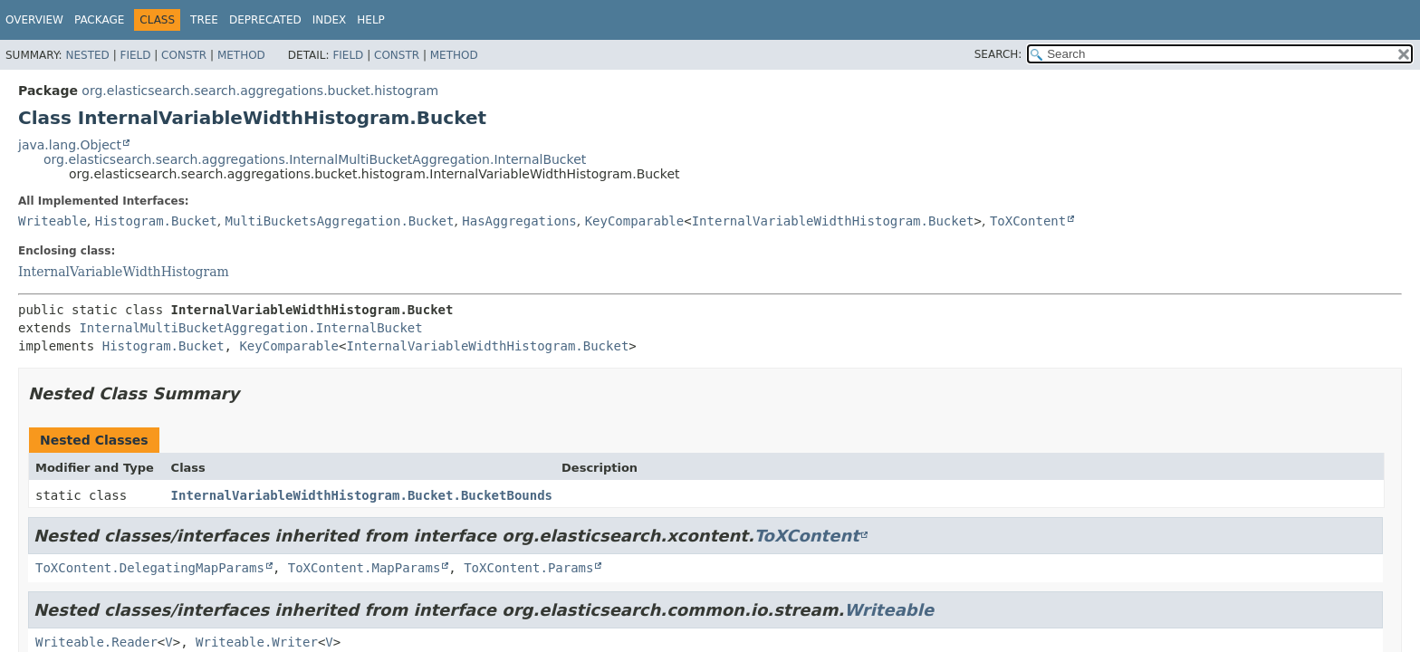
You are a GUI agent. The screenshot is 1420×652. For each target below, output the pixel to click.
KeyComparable (635, 221)
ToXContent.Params (528, 568)
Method (241, 55)
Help (371, 20)
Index (329, 20)
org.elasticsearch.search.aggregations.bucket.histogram (260, 90)
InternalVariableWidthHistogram (123, 271)
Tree (204, 20)
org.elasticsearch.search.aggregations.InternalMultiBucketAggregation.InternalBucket (314, 159)
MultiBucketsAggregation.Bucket (340, 221)
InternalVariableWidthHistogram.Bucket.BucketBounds (361, 495)
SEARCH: (998, 54)
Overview (34, 20)
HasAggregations (519, 221)
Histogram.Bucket (156, 221)
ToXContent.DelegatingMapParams (149, 568)
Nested (87, 55)
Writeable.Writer (257, 642)
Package (99, 20)
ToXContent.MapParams (364, 568)
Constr (183, 55)
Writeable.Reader (96, 642)
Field (135, 55)
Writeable (52, 221)
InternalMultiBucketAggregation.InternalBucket (250, 328)
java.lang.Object (69, 145)
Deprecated (265, 20)
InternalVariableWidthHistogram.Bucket (833, 221)
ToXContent (1028, 221)
